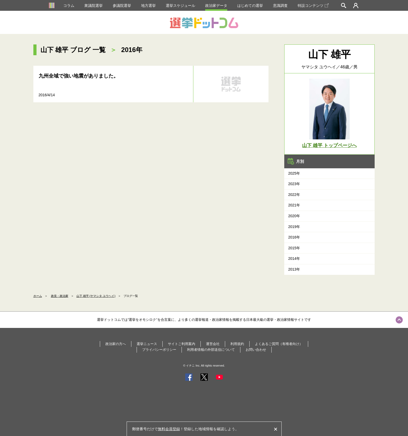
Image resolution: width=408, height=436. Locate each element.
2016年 (294, 237)
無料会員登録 (169, 429)
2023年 (294, 184)
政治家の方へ (115, 344)
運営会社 (213, 344)
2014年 (294, 258)
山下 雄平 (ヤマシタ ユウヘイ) (96, 295)
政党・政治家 (59, 295)
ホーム (37, 295)
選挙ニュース (147, 344)
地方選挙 (148, 5)
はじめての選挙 (250, 5)
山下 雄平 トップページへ (329, 145)
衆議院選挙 (93, 5)
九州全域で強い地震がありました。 (78, 76)
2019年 (294, 227)
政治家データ (216, 5)
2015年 (294, 248)
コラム (68, 5)
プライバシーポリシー (159, 350)
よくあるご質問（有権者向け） (279, 344)
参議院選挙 (122, 5)
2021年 (294, 205)
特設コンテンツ (313, 5)
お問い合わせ (256, 350)
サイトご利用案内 (181, 344)
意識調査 (280, 5)
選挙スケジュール (180, 5)
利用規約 (237, 344)
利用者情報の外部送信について (211, 350)
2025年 (294, 173)
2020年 (294, 216)
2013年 (294, 269)
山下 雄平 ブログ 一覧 (73, 49)
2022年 (294, 194)
